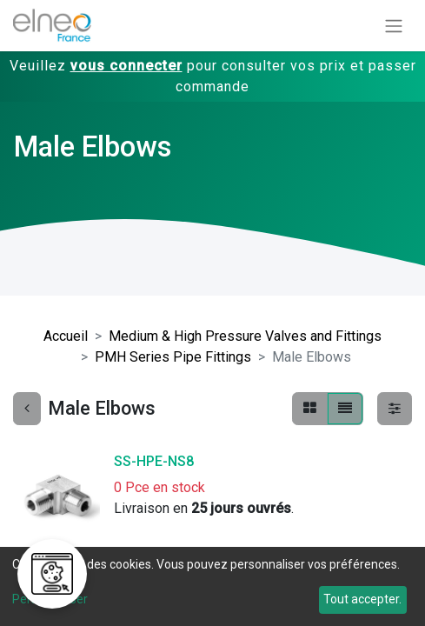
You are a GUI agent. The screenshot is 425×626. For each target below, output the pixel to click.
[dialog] (212, 586)
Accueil (65, 336)
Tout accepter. (362, 599)
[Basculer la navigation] (393, 25)
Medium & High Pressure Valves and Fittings (245, 336)
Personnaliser (50, 599)
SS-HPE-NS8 (154, 461)
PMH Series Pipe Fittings (173, 357)
